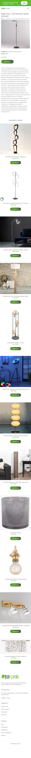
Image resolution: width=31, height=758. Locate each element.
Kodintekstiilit (4, 706)
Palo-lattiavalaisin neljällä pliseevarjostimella (15, 435)
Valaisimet (10, 51)
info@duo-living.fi (5, 698)
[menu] (28, 8)
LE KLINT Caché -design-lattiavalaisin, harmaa (15, 250)
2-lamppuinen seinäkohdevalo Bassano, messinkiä (15, 625)
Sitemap (3, 735)
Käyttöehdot (4, 730)
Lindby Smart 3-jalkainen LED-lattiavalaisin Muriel (15, 389)
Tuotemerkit (4, 712)
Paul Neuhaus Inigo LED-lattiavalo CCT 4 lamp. (15, 203)
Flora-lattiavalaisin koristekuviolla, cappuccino (15, 482)
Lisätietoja (7, 61)
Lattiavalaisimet (18, 51)
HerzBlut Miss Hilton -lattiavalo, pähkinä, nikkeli (15, 296)
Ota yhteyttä (4, 727)
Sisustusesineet (5, 709)
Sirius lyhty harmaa (15, 532)
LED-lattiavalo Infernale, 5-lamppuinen (15, 157)
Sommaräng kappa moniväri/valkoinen (15, 656)
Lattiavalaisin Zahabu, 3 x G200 (15, 342)
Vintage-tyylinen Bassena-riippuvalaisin (15, 579)
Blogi (2, 724)
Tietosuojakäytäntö (6, 732)
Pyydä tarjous (24, 3)
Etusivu (3, 18)
